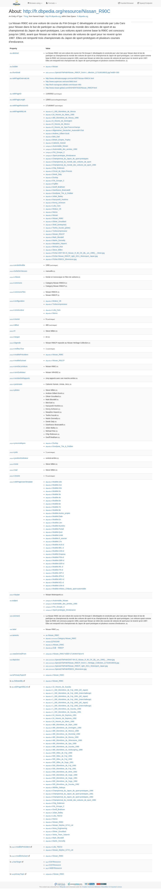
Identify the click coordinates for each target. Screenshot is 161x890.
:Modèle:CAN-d (55, 551)
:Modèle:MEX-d (55, 579)
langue (15, 337)
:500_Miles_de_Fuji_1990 (59, 753)
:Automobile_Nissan (57, 146)
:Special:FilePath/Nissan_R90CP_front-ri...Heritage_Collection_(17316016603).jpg (82, 663)
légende (15, 343)
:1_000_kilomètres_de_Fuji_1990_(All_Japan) (67, 690)
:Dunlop (52, 177)
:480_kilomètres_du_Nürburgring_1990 (64, 750)
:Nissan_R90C (52, 635)
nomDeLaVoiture (18, 366)
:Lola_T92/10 (54, 816)
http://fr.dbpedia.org (53, 16)
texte (14, 464)
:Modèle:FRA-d (55, 557)
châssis (15, 277)
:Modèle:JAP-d (55, 573)
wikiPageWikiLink (18, 111)
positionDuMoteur (19, 458)
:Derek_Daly (54, 174)
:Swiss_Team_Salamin (58, 835)
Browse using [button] (35, 3)
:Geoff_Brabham (55, 187)
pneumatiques (17, 443)
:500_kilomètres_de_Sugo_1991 (61, 778)
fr (12, 331)
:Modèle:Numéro (55, 526)
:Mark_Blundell (55, 237)
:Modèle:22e (54, 488)
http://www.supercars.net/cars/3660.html (61, 82)
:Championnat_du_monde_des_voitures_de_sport (68, 162)
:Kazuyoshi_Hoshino (57, 200)
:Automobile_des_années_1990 (61, 149)
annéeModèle (17, 265)
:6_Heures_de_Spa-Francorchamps (63, 127)
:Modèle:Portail (55, 529)
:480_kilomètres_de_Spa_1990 (61, 743)
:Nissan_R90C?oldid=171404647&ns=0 (65, 654)
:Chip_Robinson (55, 168)
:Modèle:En (53, 520)
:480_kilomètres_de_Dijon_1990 (61, 725)
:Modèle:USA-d (55, 586)
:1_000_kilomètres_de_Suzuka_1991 (63, 712)
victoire (15, 476)
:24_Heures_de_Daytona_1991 (61, 715)
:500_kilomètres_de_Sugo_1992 (61, 781)
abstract (14, 53)
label (13, 629)
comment (15, 616)
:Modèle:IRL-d (54, 567)
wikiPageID (15, 94)
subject (14, 601)
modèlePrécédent (19, 355)
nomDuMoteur (18, 372)
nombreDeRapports (20, 378)
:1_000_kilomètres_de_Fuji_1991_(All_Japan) (67, 696)
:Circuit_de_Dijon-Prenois (59, 171)
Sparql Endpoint (144, 3)
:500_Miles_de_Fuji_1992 (59, 759)
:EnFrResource (53, 865)
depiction (15, 660)
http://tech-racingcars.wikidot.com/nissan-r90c (63, 85)
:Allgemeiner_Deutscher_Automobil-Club (65, 130)
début (14, 325)
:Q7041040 (52, 642)
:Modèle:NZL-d (55, 582)
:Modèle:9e (53, 510)
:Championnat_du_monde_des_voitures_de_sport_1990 (71, 165)
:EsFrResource (53, 862)
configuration (17, 301)
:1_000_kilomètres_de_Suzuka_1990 (63, 709)
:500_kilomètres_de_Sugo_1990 (61, 775)
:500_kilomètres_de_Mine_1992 (61, 772)
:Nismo (51, 212)
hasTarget (16, 862)
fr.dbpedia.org (82, 16)
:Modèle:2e (53, 491)
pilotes (14, 390)
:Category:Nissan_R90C (61, 638)
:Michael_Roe (54, 247)
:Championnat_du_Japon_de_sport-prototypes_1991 (69, 794)
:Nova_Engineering (56, 828)
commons (16, 283)
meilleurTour (17, 349)
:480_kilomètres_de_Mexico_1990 (62, 731)
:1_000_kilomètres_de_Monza (61, 111)
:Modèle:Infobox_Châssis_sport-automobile (66, 589)
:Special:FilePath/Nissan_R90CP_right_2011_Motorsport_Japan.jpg (77, 666)
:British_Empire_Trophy (58, 140)
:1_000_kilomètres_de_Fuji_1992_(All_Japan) (67, 703)
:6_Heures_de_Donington (59, 121)
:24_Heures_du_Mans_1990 (60, 115)
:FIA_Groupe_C (55, 152)
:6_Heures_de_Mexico (58, 124)
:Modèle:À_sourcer (56, 538)
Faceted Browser (126, 3)
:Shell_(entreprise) (56, 225)
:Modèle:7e (53, 507)
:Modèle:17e (54, 542)
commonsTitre (17, 292)
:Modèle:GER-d (55, 564)
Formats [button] (51, 3)
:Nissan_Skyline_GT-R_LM (59, 825)
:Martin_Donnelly (55, 240)
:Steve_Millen (54, 250)
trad (13, 470)
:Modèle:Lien (54, 523)
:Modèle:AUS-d (55, 545)
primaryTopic (18, 874)
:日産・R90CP (55, 648)
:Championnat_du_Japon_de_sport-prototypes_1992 (69, 797)
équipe (15, 595)
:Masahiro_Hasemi (56, 244)
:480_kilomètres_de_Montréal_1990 (63, 734)
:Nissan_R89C (54, 218)
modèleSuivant (18, 361)
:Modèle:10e (54, 482)
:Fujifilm (52, 184)
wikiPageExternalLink (19, 78)
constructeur (17, 310)
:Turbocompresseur (56, 231)
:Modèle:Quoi (54, 532)
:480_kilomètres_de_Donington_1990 (63, 728)
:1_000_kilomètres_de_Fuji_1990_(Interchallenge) (68, 693)
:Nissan (52, 67)
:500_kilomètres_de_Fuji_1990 (61, 765)
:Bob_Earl (53, 137)
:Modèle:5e (53, 501)
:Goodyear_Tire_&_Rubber (59, 193)
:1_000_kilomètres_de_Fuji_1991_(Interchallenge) (68, 699)
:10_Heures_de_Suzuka (58, 687)
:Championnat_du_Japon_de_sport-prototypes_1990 (69, 791)
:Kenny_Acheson (55, 203)
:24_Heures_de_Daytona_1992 (61, 718)
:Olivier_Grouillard (56, 222)
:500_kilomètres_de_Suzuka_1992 (62, 784)
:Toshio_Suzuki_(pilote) (58, 228)
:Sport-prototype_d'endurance (61, 155)
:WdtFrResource (54, 868)
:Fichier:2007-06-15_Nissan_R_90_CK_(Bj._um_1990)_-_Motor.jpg (75, 253)
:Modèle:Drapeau (56, 554)
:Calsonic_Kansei (56, 143)
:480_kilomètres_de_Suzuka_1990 (62, 747)
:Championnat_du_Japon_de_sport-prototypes (67, 159)
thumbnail (15, 72)
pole (14, 452)
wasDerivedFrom (18, 654)
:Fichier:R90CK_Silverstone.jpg (61, 259)
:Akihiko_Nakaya (55, 787)
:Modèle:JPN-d (55, 576)
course (15, 319)
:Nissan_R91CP (55, 234)
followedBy (17, 681)
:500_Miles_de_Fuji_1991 (59, 756)
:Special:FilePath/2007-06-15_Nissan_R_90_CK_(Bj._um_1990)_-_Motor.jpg (80, 660)
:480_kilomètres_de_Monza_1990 (62, 118)
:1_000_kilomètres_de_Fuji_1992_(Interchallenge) (68, 706)
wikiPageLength (17, 100)
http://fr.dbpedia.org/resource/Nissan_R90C (66, 11)
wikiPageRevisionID (19, 106)
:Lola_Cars (53, 206)
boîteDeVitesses (18, 271)
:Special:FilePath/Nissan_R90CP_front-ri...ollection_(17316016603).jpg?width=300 (82, 72)
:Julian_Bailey (54, 196)
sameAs (14, 635)
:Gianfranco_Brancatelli (58, 190)
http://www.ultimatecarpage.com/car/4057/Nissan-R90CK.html (70, 78)
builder (14, 67)
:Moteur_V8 (53, 209)
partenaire (16, 384)
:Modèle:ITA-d (54, 570)
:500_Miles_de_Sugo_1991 (59, 762)
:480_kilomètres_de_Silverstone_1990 (64, 740)
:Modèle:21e (54, 485)
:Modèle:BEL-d (55, 548)
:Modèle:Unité (54, 535)
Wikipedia (62, 887)
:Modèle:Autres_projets (58, 513)
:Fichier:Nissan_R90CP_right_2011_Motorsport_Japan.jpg (72, 256)
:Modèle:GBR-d (55, 560)
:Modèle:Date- (54, 516)
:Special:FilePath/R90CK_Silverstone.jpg (66, 669)
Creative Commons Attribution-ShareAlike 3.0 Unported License (102, 887)
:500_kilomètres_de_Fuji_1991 (61, 769)
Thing (26, 16)
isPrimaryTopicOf (18, 675)
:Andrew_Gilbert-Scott (57, 133)
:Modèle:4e (53, 498)
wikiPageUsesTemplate (21, 482)
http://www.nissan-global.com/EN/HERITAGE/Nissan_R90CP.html (71, 88)
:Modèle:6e (53, 504)
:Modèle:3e (53, 494)
